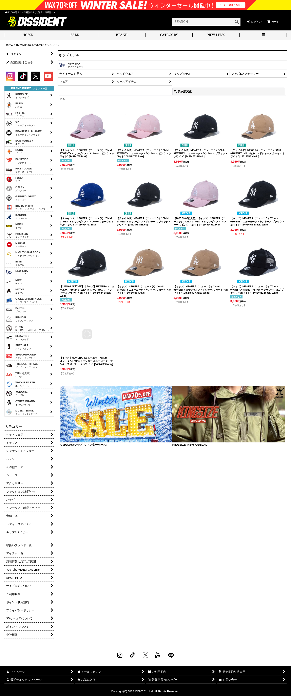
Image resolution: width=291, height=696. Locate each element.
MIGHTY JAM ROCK (23, 254)
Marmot (16, 244)
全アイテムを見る (70, 73)
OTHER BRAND (20, 403)
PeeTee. (16, 114)
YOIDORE (16, 393)
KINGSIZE (17, 96)
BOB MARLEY (19, 142)
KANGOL (16, 217)
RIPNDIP (19, 319)
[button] (74, 35)
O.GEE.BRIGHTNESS (24, 300)
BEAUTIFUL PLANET (24, 133)
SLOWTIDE (17, 337)
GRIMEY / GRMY (21, 198)
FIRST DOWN (19, 170)
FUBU (14, 179)
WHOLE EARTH (20, 384)
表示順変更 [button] (183, 91)
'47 (20, 124)
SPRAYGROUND (21, 356)
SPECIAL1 (18, 347)
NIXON (15, 291)
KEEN (14, 226)
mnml (15, 263)
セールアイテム (127, 81)
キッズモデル (182, 73)
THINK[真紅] (18, 375)
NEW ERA (17, 272)
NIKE (14, 282)
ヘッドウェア (125, 73)
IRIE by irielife (25, 207)
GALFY (16, 189)
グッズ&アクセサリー (245, 73)
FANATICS (18, 161)
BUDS (14, 105)
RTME (29, 328)
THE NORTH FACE (22, 365)
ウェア (63, 81)
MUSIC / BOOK (21, 412)
